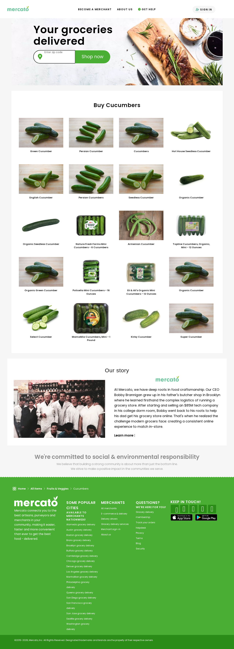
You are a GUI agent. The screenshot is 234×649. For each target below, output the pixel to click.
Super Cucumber (191, 337)
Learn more (124, 435)
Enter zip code (53, 52)
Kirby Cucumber (141, 337)
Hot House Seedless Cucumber (191, 151)
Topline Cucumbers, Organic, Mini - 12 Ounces (191, 246)
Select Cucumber (41, 337)
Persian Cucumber (91, 151)
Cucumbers (141, 151)
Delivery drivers (109, 518)
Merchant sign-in (110, 529)
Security (140, 548)
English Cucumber (41, 197)
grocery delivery (80, 524)
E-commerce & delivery (114, 513)
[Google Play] (206, 517)
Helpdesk (141, 527)
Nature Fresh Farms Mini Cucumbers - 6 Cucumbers (91, 246)
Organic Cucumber (191, 197)
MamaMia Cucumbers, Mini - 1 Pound (91, 338)
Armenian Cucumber (141, 244)
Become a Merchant (95, 9)
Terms (139, 538)
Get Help (147, 9)
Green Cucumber (41, 151)
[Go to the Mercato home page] (18, 8)
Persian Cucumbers (91, 197)
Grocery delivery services (115, 524)
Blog (138, 543)
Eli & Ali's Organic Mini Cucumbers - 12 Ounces (141, 292)
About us (106, 534)
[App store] (182, 517)
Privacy (140, 532)
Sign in (204, 9)
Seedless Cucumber (141, 197)
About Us (125, 9)
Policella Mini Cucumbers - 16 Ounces (91, 292)
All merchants (109, 508)
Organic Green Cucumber (40, 290)
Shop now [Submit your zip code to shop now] (93, 57)
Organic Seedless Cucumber (41, 244)
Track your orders (145, 522)
